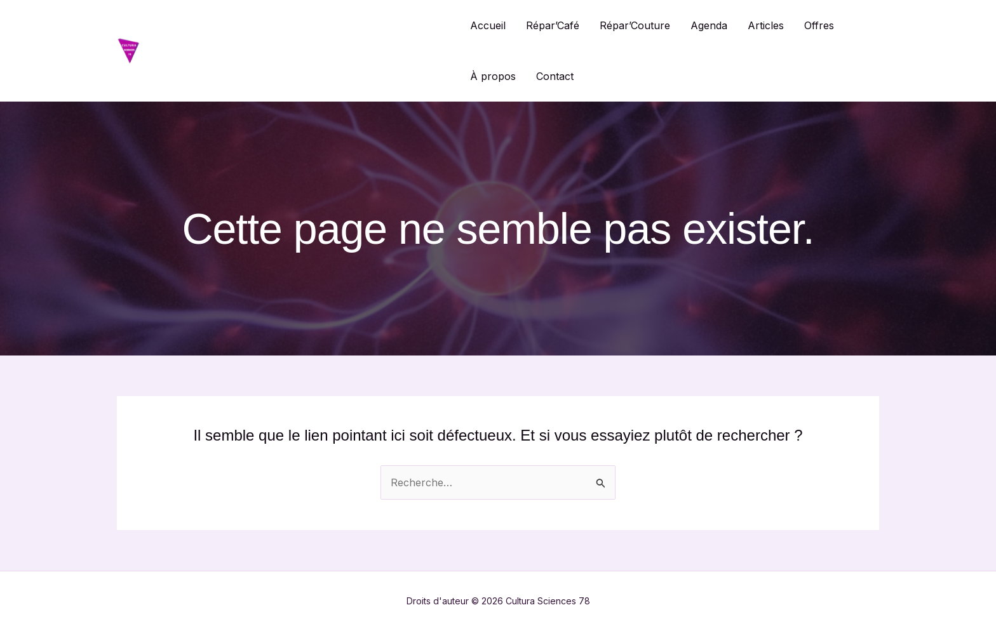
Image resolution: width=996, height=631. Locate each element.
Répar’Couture (635, 25)
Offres (819, 25)
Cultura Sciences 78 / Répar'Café (299, 50)
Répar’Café (552, 25)
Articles (766, 25)
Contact (555, 76)
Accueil (488, 25)
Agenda (708, 25)
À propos (493, 76)
